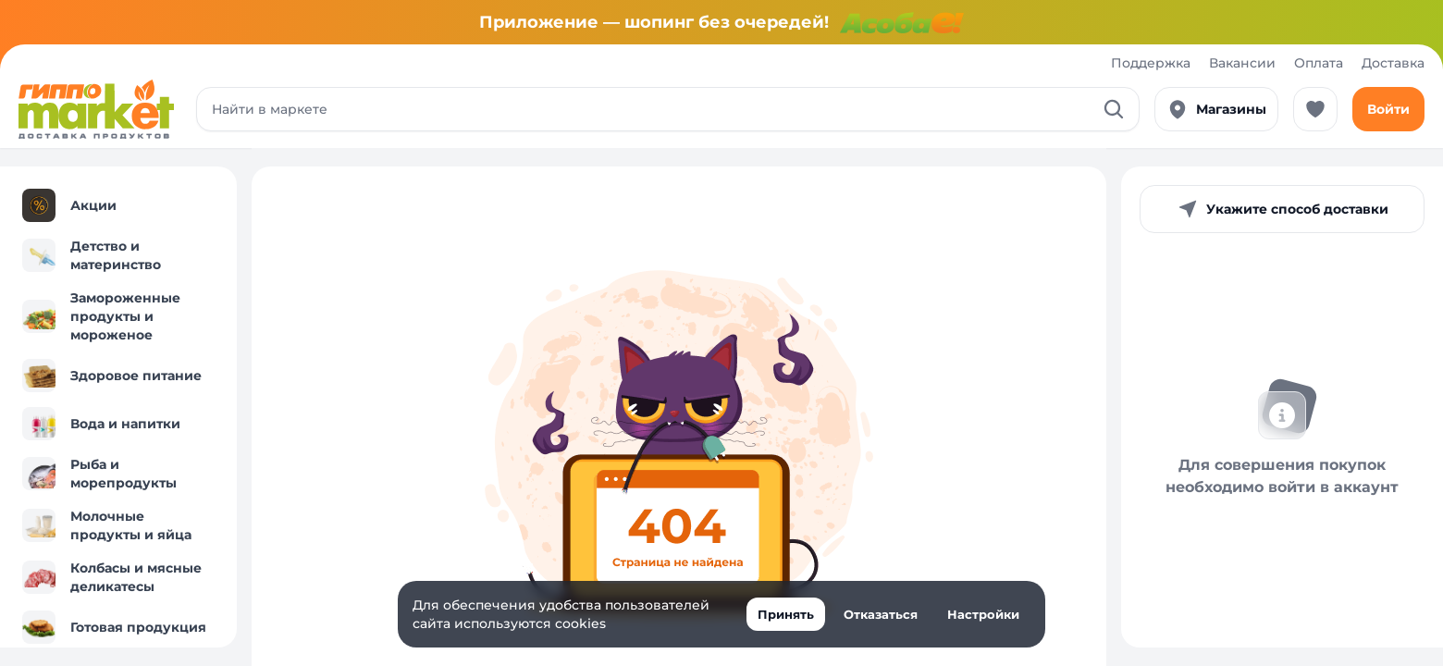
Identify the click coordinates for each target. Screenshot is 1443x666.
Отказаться (880, 614)
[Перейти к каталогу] (96, 109)
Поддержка (1150, 63)
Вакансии (1242, 63)
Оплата (1318, 63)
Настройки (983, 614)
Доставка (1393, 63)
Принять (785, 614)
